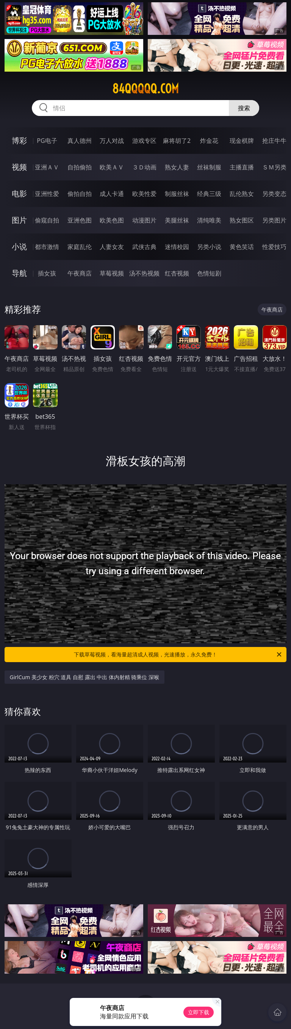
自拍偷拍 (79, 167)
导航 (19, 273)
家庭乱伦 (79, 247)
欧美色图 (112, 220)
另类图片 (274, 220)
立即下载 (198, 1012)
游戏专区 (144, 140)
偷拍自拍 (79, 194)
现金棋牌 (242, 140)
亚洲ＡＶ (47, 167)
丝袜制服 (209, 167)
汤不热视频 (144, 273)
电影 (19, 193)
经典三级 (209, 194)
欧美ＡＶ (112, 167)
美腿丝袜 (177, 220)
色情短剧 (209, 273)
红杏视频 (177, 273)
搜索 (244, 108)
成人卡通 (112, 194)
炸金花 (209, 140)
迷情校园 (177, 247)
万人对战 (112, 140)
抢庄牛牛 (274, 140)
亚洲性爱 (47, 194)
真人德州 (79, 140)
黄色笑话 (242, 247)
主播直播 (242, 167)
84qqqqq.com (145, 88)
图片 (19, 220)
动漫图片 (144, 220)
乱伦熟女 (242, 194)
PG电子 (47, 140)
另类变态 (274, 194)
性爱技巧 (274, 247)
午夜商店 (79, 273)
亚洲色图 (79, 220)
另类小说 (209, 247)
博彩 (19, 140)
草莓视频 (112, 273)
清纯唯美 (209, 220)
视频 (19, 167)
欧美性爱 (144, 194)
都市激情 (47, 247)
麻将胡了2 (177, 140)
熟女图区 (242, 220)
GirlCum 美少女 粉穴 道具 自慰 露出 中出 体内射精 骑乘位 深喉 (85, 677)
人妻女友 (112, 247)
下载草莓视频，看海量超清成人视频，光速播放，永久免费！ (178, 654)
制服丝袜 (177, 194)
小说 (19, 246)
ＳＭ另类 (274, 167)
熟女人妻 (177, 167)
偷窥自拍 (47, 220)
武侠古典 (144, 247)
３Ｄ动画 (144, 167)
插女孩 (47, 273)
